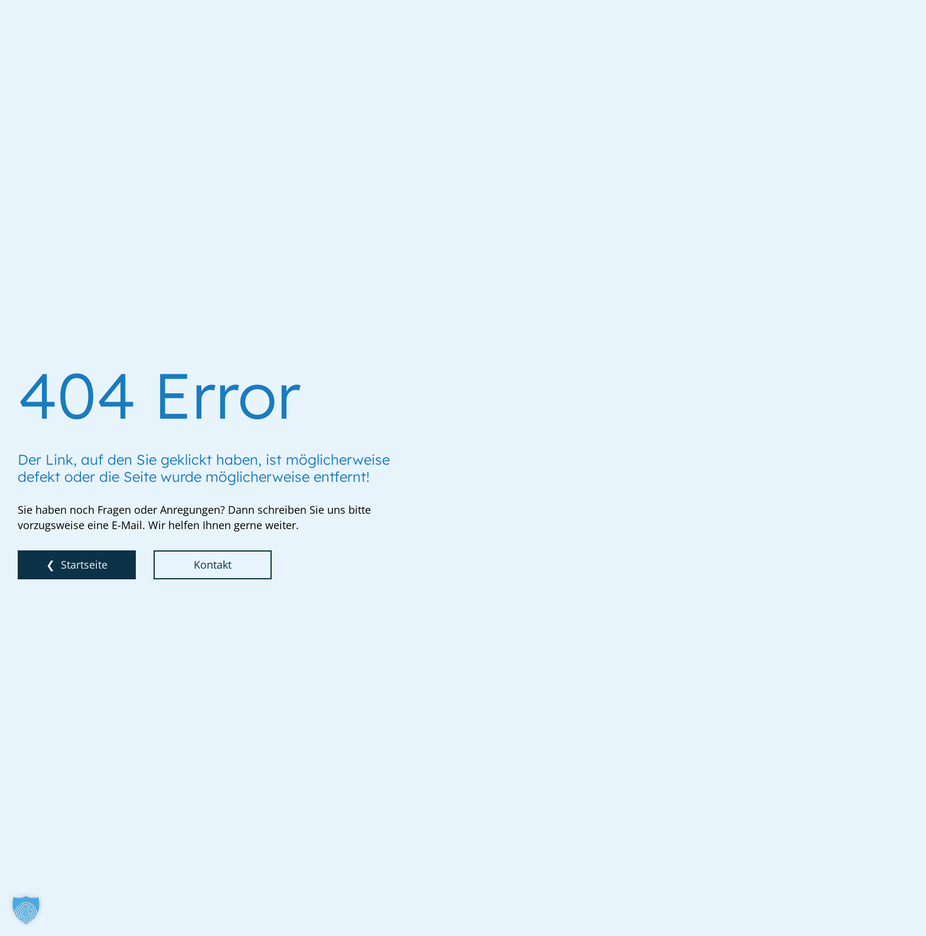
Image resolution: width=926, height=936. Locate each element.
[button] (26, 910)
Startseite (84, 564)
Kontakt (212, 564)
